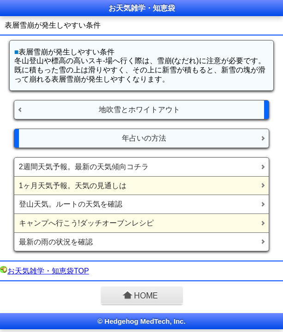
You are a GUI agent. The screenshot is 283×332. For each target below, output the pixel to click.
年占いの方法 (144, 138)
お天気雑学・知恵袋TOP (48, 271)
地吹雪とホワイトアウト (139, 109)
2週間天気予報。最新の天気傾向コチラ (84, 167)
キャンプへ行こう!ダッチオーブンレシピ (86, 223)
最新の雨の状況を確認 (56, 242)
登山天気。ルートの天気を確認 (70, 204)
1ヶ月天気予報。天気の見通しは (72, 186)
